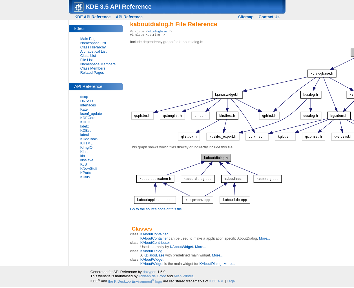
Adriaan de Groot (152, 277)
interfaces (88, 105)
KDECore (88, 118)
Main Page (89, 39)
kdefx (84, 126)
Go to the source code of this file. (156, 210)
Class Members (92, 68)
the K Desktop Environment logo (135, 282)
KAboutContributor (155, 244)
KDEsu (86, 130)
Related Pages (92, 72)
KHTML (86, 143)
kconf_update (91, 113)
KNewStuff (88, 168)
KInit (84, 151)
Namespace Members (98, 64)
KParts (85, 173)
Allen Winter (183, 277)
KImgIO (86, 147)
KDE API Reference (92, 17)
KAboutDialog (151, 252)
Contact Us (269, 17)
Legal (231, 282)
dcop (84, 97)
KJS (83, 164)
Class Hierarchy (93, 47)
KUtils (85, 177)
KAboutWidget (181, 248)
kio (82, 156)
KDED (85, 122)
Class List (88, 55)
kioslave (86, 160)
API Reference (129, 17)
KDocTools (89, 139)
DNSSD (86, 101)
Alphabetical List (93, 51)
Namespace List (93, 43)
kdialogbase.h (159, 32)
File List (86, 60)
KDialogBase (153, 256)
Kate (84, 109)
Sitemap (246, 17)
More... (264, 239)
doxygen (149, 273)
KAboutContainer (154, 235)
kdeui (84, 135)
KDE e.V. (216, 282)
